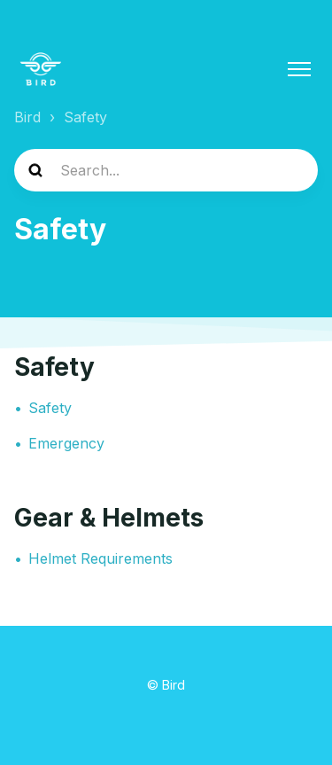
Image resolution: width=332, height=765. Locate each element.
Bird (27, 117)
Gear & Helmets (109, 518)
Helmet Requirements (100, 558)
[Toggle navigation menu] (299, 69)
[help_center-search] (166, 170)
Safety (54, 367)
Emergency (66, 443)
